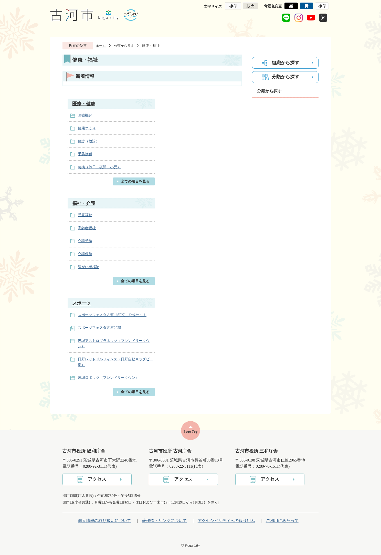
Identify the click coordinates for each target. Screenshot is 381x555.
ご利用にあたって (282, 520)
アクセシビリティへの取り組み (226, 520)
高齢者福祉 (87, 228)
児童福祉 (85, 215)
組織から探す (285, 62)
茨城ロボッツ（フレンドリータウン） (108, 377)
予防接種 (85, 154)
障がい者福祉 (88, 267)
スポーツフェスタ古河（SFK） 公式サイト (112, 315)
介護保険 (85, 254)
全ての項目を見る (135, 181)
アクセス (97, 479)
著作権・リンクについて (164, 520)
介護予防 (85, 241)
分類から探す (124, 46)
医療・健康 (83, 103)
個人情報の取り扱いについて (104, 520)
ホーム (101, 46)
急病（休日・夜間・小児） (99, 167)
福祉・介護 (83, 203)
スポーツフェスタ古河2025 (99, 328)
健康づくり (87, 128)
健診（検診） (88, 141)
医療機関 (85, 115)
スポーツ (81, 303)
